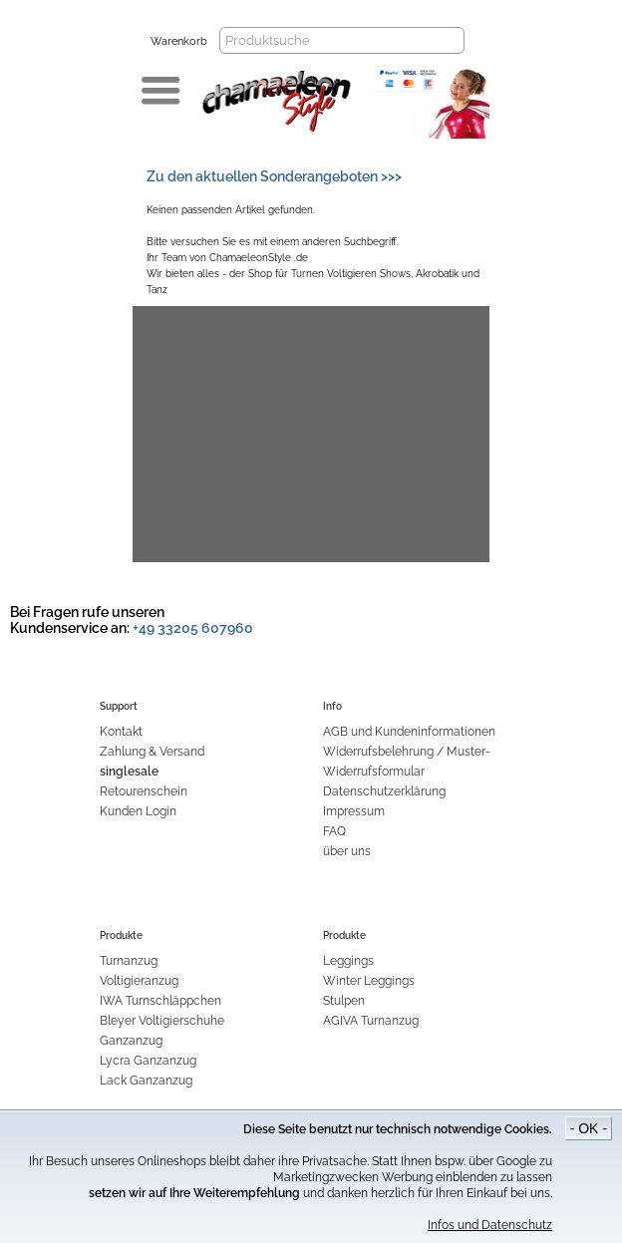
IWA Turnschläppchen (160, 1001)
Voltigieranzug (139, 981)
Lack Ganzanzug (146, 1081)
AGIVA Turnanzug (371, 1021)
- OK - (588, 1128)
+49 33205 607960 (193, 628)
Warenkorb (179, 41)
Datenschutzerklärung (384, 791)
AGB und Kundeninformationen (409, 732)
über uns (347, 851)
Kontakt (121, 732)
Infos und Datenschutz (490, 1225)
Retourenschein (143, 791)
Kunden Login (138, 811)
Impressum (354, 811)
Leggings (348, 961)
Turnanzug (128, 961)
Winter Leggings (369, 981)
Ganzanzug (131, 1041)
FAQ (334, 831)
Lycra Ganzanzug (148, 1061)
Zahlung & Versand (152, 752)
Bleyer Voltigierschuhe (162, 1021)
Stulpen (344, 1001)
